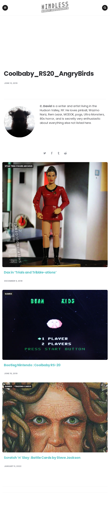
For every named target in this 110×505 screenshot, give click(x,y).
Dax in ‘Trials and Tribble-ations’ (31, 272)
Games (8, 294)
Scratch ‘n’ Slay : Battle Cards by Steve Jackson (44, 458)
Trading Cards (22, 387)
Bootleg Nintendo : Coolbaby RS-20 (33, 365)
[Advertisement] (55, 39)
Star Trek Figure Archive (18, 166)
